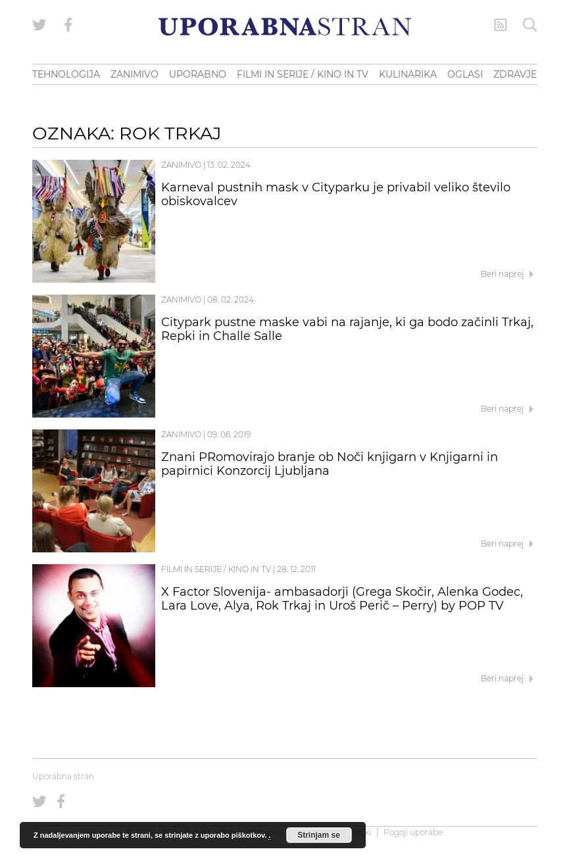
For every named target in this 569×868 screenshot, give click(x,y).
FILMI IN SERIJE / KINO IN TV (302, 74)
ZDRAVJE (515, 74)
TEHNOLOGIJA (66, 74)
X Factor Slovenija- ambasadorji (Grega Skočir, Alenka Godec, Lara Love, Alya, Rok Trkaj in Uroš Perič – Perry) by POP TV (342, 599)
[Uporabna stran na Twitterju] (39, 25)
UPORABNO (197, 74)
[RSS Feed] (500, 25)
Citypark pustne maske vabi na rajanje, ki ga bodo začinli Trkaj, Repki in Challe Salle (347, 329)
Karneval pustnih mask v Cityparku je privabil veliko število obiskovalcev (335, 194)
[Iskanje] (530, 25)
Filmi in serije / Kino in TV (216, 569)
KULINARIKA (408, 74)
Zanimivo (181, 165)
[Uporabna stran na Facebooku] (68, 25)
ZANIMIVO (135, 74)
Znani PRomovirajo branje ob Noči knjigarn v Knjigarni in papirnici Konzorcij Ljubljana (329, 464)
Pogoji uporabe (413, 832)
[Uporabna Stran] (285, 27)
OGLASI (465, 74)
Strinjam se (318, 835)
